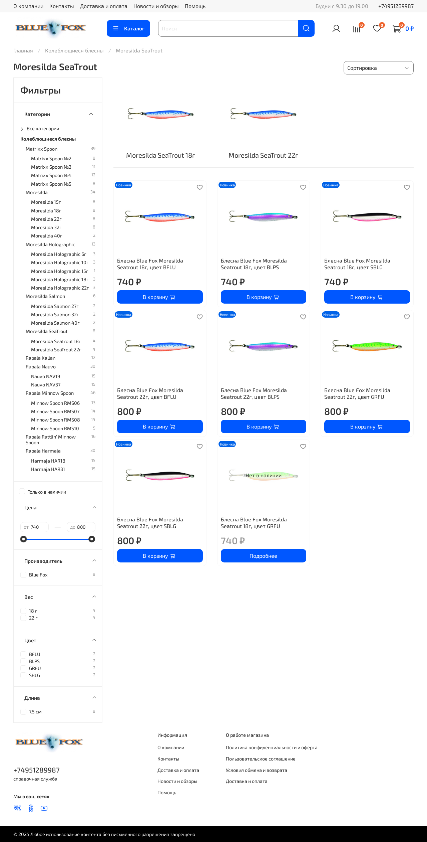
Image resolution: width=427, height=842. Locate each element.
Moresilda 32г (46, 227)
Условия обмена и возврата (256, 770)
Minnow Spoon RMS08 (55, 420)
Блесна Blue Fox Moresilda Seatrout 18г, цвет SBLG (357, 263)
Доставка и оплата (103, 6)
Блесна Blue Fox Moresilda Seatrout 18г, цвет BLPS (254, 263)
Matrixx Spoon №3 (51, 167)
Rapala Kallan (40, 358)
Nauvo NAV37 (45, 384)
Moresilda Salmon (45, 296)
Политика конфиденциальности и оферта (272, 747)
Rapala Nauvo (41, 366)
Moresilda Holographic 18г (60, 279)
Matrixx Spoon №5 (51, 184)
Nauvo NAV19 (45, 376)
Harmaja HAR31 (48, 469)
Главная (23, 50)
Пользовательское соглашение (261, 759)
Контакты (61, 6)
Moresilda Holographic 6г (58, 254)
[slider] (24, 539)
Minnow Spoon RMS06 (55, 403)
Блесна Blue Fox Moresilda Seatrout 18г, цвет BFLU (150, 263)
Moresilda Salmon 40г (55, 323)
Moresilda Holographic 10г (60, 262)
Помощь (195, 6)
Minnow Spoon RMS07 (55, 411)
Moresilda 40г (46, 235)
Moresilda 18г (46, 210)
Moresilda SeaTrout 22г (56, 349)
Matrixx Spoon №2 (51, 158)
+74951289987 (396, 6)
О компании (28, 6)
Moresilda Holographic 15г (59, 271)
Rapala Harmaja (43, 451)
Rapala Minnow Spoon (50, 393)
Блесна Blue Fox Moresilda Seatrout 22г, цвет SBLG (150, 522)
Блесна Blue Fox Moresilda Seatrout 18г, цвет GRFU (254, 522)
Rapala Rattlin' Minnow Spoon (51, 439)
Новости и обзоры (156, 6)
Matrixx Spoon (41, 149)
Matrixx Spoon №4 (51, 175)
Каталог (128, 28)
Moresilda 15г (46, 202)
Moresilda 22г (46, 219)
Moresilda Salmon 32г (55, 314)
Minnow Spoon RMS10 (55, 428)
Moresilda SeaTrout (47, 331)
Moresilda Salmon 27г (55, 306)
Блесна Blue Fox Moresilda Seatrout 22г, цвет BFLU (150, 393)
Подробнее (263, 555)
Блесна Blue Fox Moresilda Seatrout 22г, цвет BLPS (254, 393)
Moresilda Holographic (50, 244)
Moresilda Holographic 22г (60, 288)
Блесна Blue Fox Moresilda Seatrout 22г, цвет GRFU (357, 393)
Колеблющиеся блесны (74, 50)
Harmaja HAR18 (48, 461)
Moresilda (37, 192)
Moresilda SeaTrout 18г (56, 341)
